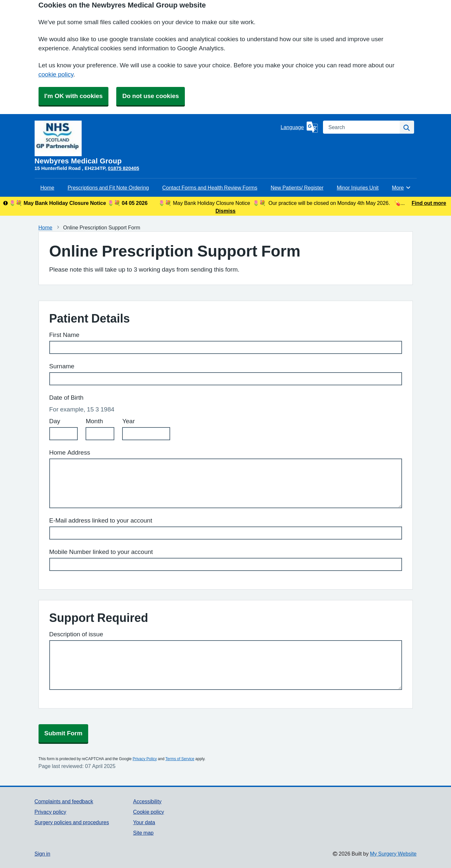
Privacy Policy (145, 759)
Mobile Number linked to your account (101, 552)
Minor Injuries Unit (358, 187)
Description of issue (76, 634)
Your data (144, 822)
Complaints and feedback (64, 801)
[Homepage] (156, 143)
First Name (64, 335)
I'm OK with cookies (73, 96)
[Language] (299, 127)
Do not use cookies (150, 96)
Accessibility (147, 801)
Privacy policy (50, 811)
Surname (61, 366)
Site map (143, 832)
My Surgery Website (393, 853)
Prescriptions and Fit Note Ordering (108, 187)
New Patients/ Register (297, 187)
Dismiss (225, 210)
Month (94, 421)
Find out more (428, 203)
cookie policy (56, 74)
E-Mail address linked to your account (100, 520)
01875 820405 (123, 168)
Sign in (42, 853)
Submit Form (63, 733)
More (401, 188)
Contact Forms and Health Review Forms (209, 187)
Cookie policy (148, 811)
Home (47, 187)
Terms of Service (179, 759)
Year (128, 421)
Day (54, 421)
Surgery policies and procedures (72, 822)
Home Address (69, 452)
